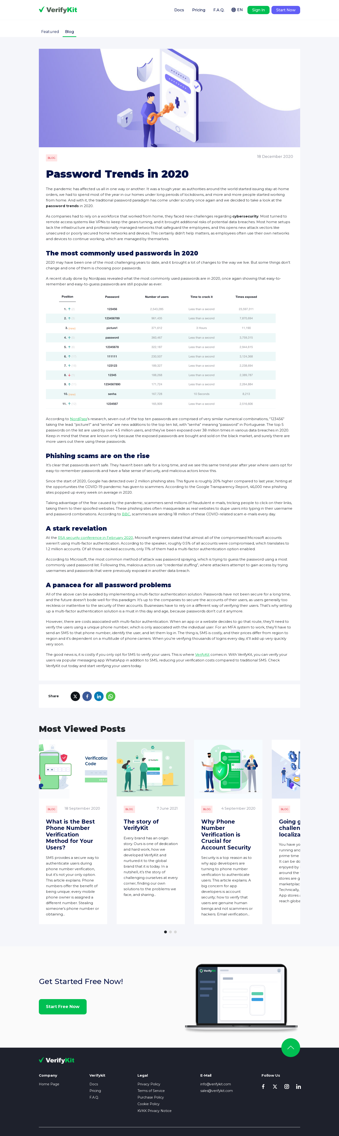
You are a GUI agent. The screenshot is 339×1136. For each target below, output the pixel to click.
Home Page (49, 1066)
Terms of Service (151, 1073)
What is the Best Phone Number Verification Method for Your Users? (74, 831)
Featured (50, 31)
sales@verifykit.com (216, 1073)
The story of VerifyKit (167, 821)
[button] (165, 914)
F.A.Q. (218, 10)
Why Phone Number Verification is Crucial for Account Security (256, 828)
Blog (69, 31)
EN (240, 10)
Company (48, 1057)
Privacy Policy (148, 1066)
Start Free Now (63, 988)
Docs (179, 10)
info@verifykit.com (215, 1066)
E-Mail (206, 1057)
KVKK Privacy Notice (154, 1093)
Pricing (198, 10)
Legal (142, 1057)
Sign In (258, 10)
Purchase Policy (150, 1080)
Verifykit (58, 9)
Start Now (285, 10)
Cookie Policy (148, 1086)
